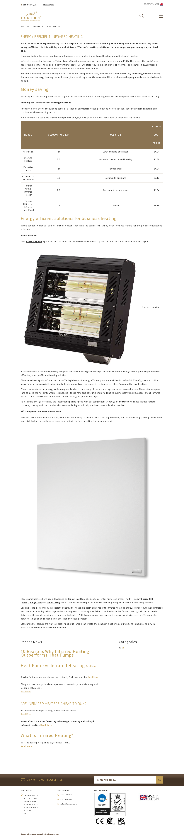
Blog (29, 26)
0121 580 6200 (48, 5)
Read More (91, 666)
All (120, 648)
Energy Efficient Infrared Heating (46, 26)
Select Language (151, 4)
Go (159, 779)
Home (23, 26)
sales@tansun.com (68, 804)
